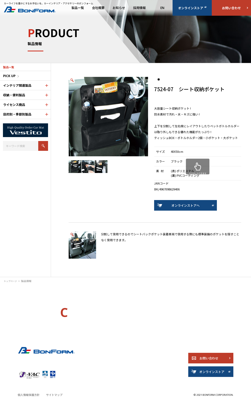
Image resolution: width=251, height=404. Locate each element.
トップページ (11, 281)
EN (162, 7)
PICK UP (9, 75)
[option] (108, 116)
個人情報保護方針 (28, 399)
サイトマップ (52, 399)
